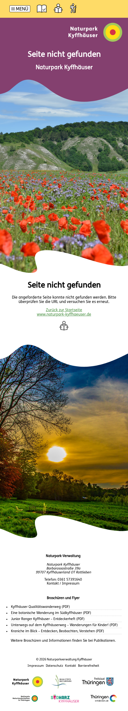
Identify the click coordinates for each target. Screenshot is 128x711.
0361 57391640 (70, 580)
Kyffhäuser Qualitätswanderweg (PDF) (40, 607)
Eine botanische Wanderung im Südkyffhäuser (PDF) (51, 613)
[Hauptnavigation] (19, 9)
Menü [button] (22, 9)
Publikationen (104, 641)
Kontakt (70, 665)
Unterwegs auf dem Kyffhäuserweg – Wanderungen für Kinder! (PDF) (64, 625)
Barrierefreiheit (88, 665)
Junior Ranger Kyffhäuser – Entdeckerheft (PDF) (48, 619)
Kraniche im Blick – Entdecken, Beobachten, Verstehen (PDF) (57, 631)
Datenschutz (54, 665)
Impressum (36, 665)
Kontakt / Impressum (63, 584)
